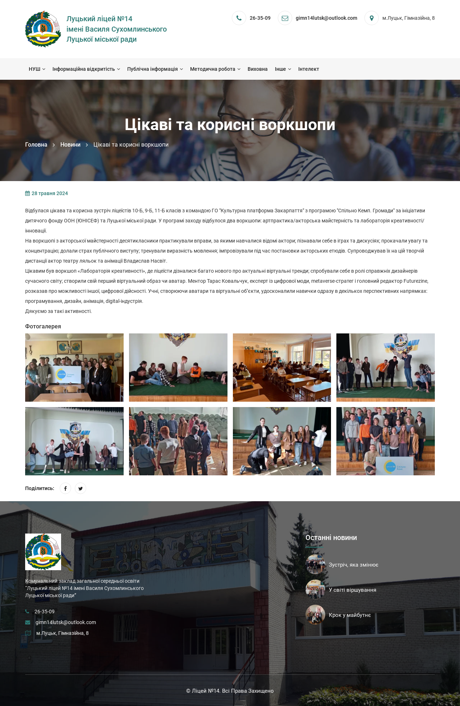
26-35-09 (260, 18)
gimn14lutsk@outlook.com (66, 622)
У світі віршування (352, 590)
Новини (70, 144)
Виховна (258, 69)
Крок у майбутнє (350, 615)
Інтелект (308, 69)
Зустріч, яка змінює (353, 565)
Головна (36, 144)
